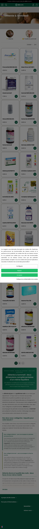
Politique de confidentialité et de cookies (27, 279)
